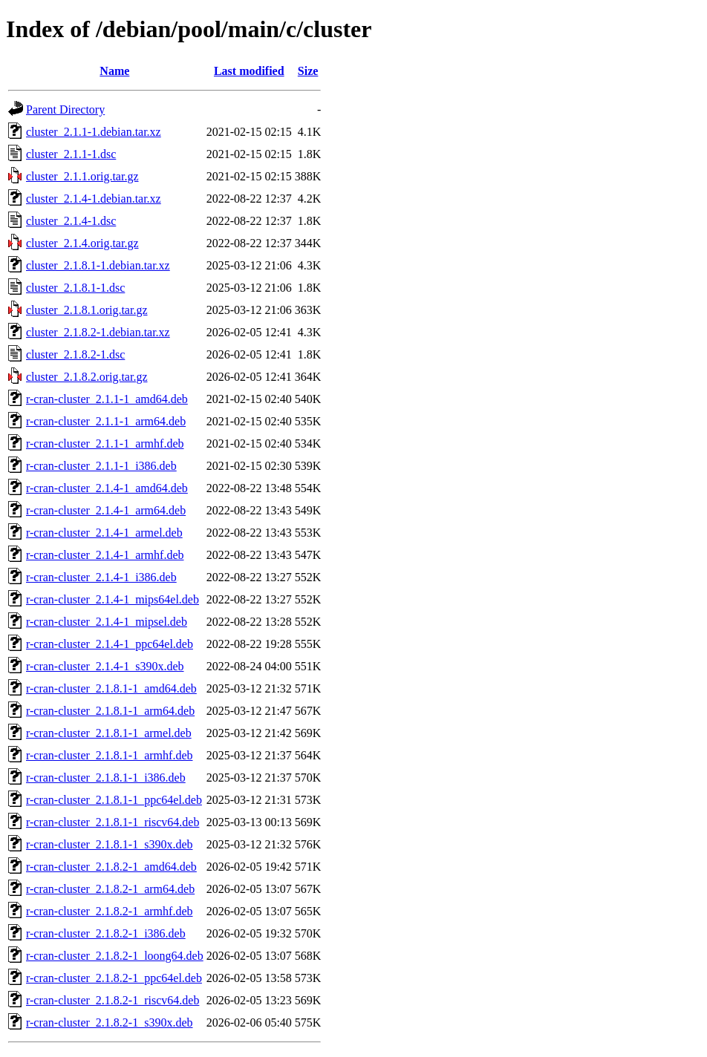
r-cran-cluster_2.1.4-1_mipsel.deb (106, 621)
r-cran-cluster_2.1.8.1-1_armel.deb (109, 733)
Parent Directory (65, 109)
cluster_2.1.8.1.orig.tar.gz (87, 310)
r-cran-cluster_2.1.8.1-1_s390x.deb (109, 844)
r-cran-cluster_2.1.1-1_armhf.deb (104, 443)
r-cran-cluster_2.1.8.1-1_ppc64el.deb (114, 799)
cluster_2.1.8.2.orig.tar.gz (87, 376)
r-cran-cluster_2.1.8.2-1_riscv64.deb (112, 1000)
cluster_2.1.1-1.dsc (71, 154)
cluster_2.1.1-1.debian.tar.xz (93, 131)
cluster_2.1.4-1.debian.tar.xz (93, 198)
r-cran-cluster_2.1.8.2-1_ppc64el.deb (114, 978)
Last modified (249, 71)
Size (308, 71)
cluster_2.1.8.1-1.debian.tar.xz (98, 265)
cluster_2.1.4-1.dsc (71, 221)
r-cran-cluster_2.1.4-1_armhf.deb (104, 555)
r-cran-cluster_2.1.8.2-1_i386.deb (106, 933)
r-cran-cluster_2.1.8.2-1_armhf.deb (109, 911)
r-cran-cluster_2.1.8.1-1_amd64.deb (111, 688)
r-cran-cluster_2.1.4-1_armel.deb (104, 532)
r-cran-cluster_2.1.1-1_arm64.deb (106, 421)
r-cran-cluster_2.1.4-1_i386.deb (101, 577)
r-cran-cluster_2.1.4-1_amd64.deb (107, 488)
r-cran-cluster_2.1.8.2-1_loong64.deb (114, 955)
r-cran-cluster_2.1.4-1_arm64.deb (106, 510)
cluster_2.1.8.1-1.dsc (75, 287)
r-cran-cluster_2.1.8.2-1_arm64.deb (110, 889)
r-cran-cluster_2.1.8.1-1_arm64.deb (110, 710)
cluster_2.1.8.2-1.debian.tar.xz (98, 332)
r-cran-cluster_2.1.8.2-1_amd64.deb (111, 866)
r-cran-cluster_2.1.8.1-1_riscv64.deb (112, 822)
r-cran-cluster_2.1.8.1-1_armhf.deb (109, 755)
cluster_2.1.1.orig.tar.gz (82, 176)
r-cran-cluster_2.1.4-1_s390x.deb (105, 666)
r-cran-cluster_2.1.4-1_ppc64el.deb (109, 644)
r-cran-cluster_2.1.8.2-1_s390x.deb (109, 1022)
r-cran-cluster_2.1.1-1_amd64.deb (107, 399)
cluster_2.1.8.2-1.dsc (75, 354)
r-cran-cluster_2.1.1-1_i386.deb (101, 465)
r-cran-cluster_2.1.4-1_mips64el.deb (112, 599)
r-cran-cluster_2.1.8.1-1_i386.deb (106, 777)
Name (114, 71)
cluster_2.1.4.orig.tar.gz (82, 243)
